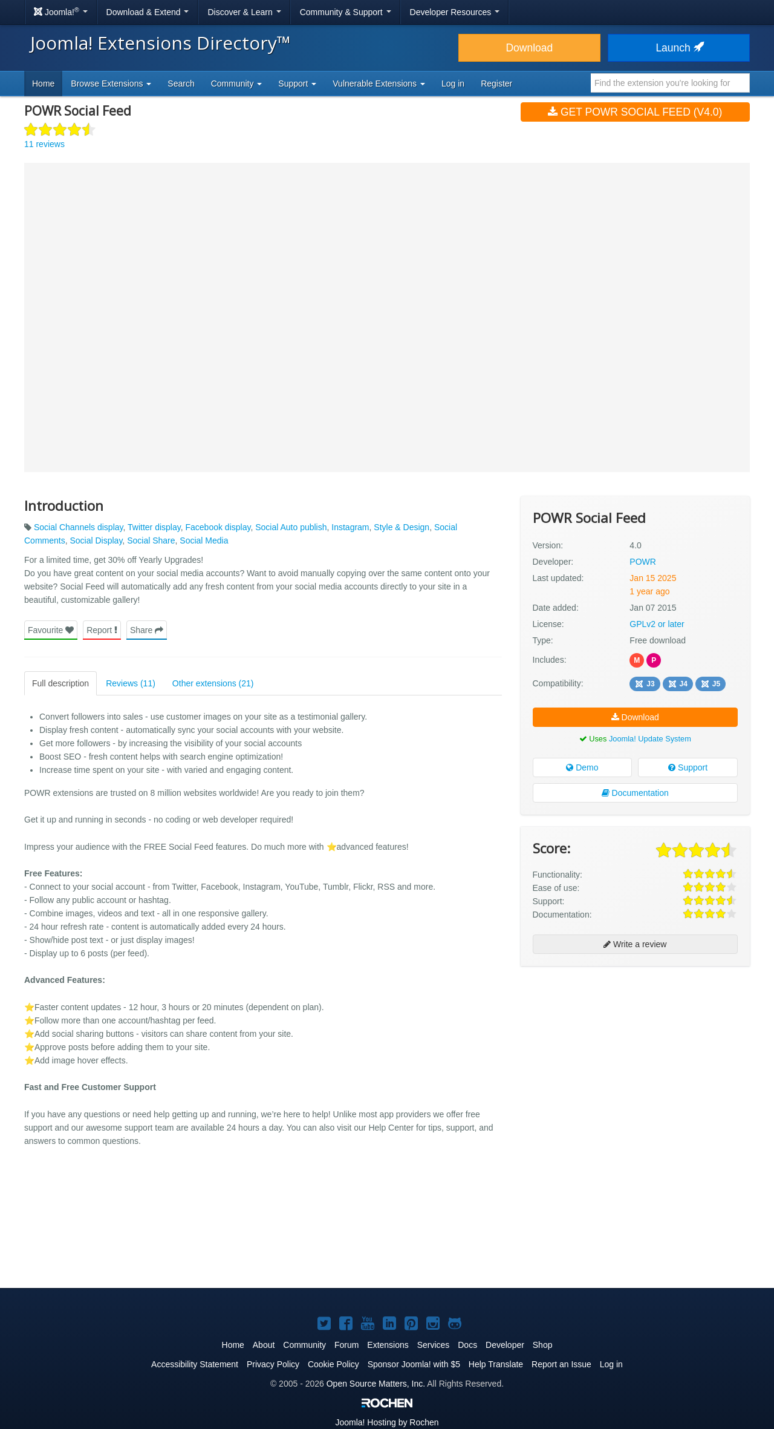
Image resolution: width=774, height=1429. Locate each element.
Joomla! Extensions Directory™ (160, 42)
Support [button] (297, 83)
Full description (60, 683)
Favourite (51, 630)
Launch (678, 48)
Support (687, 767)
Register (496, 83)
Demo (582, 767)
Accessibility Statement (194, 1364)
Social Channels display (78, 527)
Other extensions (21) (213, 683)
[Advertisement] (635, 1053)
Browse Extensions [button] (111, 83)
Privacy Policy (273, 1364)
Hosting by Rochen (386, 1422)
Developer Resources (455, 12)
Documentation (635, 793)
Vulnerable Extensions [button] (379, 83)
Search (180, 83)
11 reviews (44, 144)
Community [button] (236, 83)
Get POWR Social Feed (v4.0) (635, 112)
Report (101, 630)
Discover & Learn (244, 12)
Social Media (204, 540)
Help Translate (496, 1364)
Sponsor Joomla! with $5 (414, 1364)
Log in (452, 83)
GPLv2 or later (656, 624)
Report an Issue (561, 1364)
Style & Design (401, 527)
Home (43, 83)
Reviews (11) (130, 683)
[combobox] (670, 83)
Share (146, 630)
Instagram (350, 527)
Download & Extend (147, 12)
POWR (642, 562)
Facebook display (217, 527)
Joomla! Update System (650, 738)
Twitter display (154, 527)
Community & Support (345, 12)
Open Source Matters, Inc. (376, 1383)
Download (529, 48)
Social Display (96, 540)
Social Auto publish (291, 527)
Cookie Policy (333, 1364)
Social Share (151, 540)
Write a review (634, 944)
